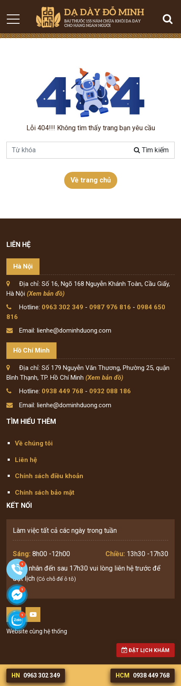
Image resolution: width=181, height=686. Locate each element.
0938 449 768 (62, 391)
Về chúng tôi (34, 443)
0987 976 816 (110, 307)
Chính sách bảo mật (44, 492)
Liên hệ (26, 460)
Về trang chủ (91, 180)
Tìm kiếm (151, 150)
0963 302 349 (62, 307)
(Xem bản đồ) (46, 293)
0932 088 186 (110, 391)
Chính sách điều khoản (49, 476)
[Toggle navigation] (12, 19)
